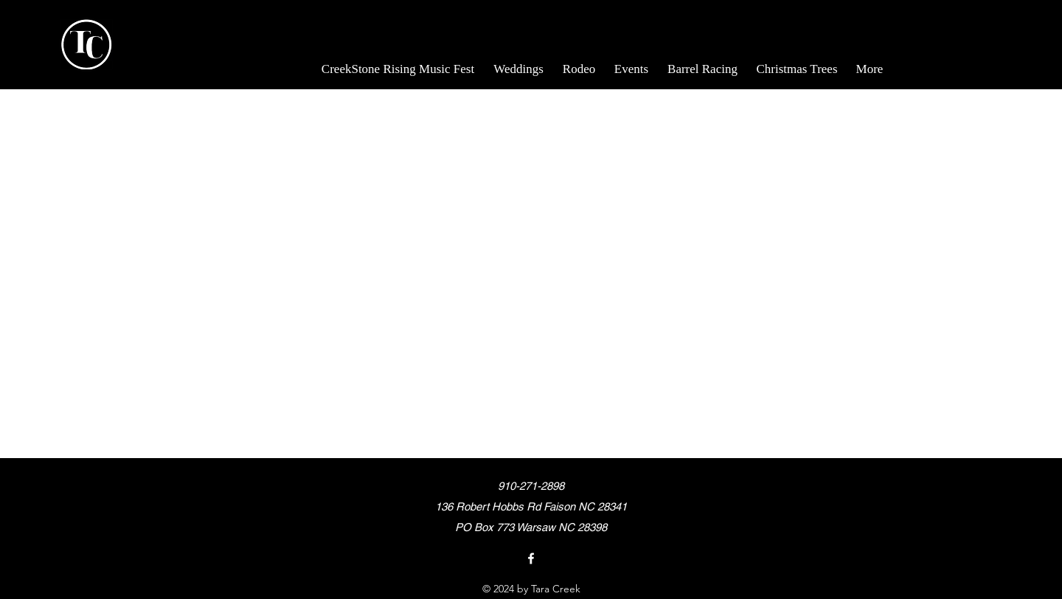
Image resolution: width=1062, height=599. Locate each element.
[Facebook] (531, 558)
